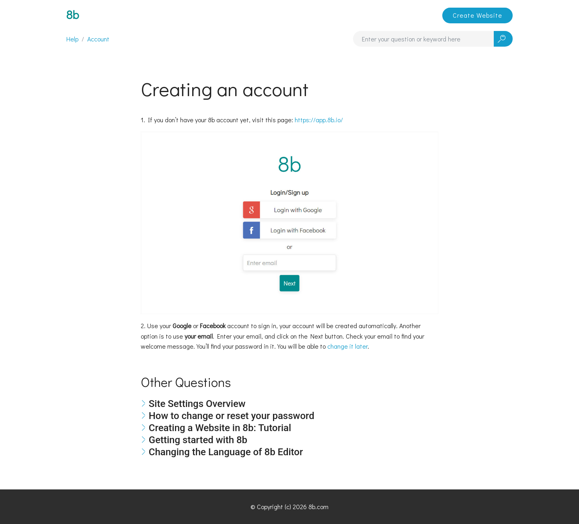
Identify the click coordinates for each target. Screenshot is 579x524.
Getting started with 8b (198, 440)
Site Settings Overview (197, 403)
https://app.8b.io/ (319, 119)
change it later (347, 346)
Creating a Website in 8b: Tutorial (220, 428)
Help (72, 39)
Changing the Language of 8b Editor (226, 452)
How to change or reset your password (231, 415)
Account (98, 39)
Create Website (477, 15)
